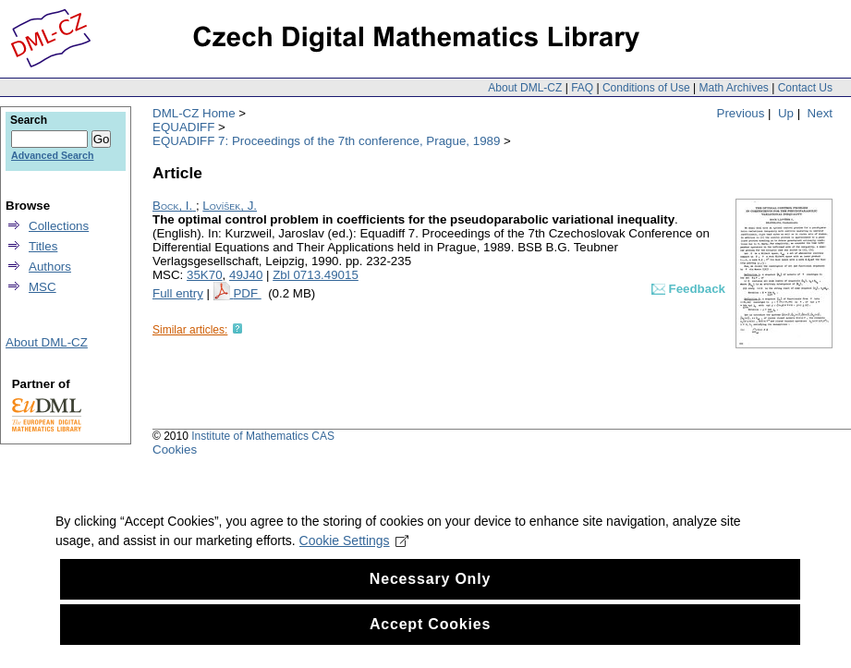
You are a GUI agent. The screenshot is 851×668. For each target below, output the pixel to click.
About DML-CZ (525, 87)
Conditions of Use (646, 87)
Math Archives (733, 87)
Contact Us (805, 87)
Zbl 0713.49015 (316, 275)
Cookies (174, 449)
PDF (247, 293)
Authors (50, 266)
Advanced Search (52, 155)
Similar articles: (189, 329)
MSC (42, 287)
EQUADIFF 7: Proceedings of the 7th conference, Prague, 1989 (326, 141)
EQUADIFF (183, 127)
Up (786, 113)
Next (820, 113)
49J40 (245, 275)
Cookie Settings (354, 569)
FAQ (582, 87)
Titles (43, 246)
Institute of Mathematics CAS (262, 436)
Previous (741, 113)
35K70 (205, 275)
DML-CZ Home (194, 113)
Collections (59, 226)
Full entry (177, 293)
